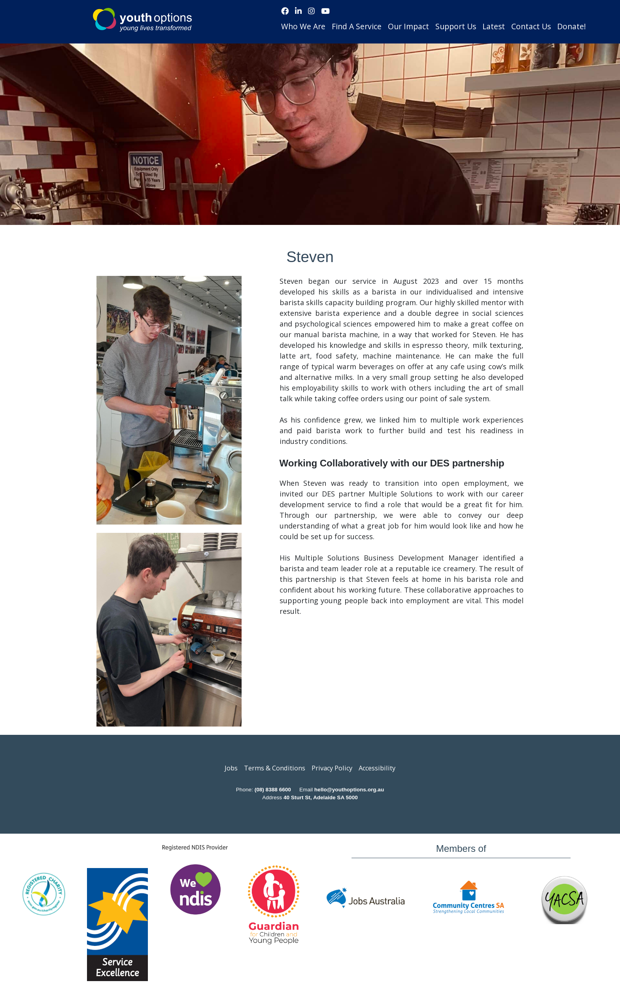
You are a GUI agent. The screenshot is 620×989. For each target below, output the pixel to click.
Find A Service (357, 26)
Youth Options (142, 20)
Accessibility (377, 768)
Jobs (231, 768)
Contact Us (531, 26)
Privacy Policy (332, 768)
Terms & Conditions (274, 768)
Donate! (571, 26)
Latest (493, 26)
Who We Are (303, 26)
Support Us (455, 26)
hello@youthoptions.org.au (349, 790)
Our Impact (408, 26)
